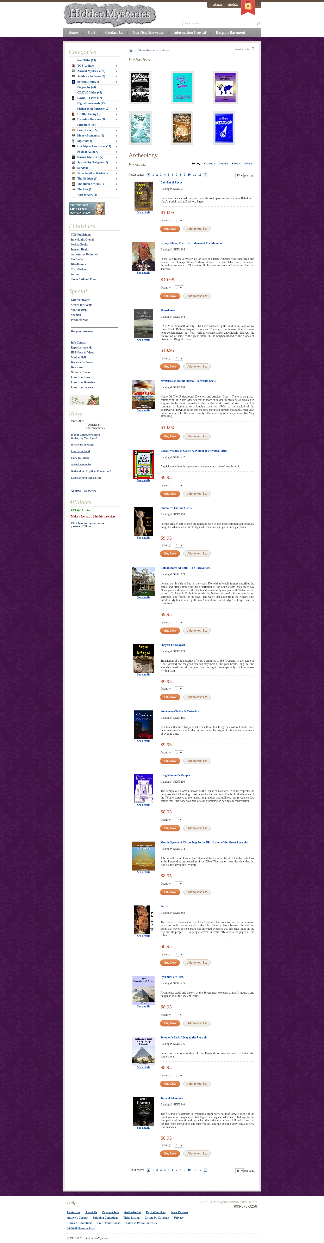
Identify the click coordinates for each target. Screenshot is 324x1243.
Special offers (79, 309)
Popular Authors (87, 151)
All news (76, 490)
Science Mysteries (146, 50)
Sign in (217, 4)
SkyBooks (77, 259)
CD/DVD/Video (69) (89, 92)
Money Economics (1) (88, 135)
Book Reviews (179, 1212)
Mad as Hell (78, 357)
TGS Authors (83, 65)
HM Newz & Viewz (83, 352)
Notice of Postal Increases (141, 1223)
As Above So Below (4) (88, 76)
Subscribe (90, 490)
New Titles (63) (86, 60)
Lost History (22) (85, 130)
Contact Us (114, 32)
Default (248, 163)
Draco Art (77, 367)
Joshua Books (79, 244)
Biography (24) (86, 87)
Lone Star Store (80, 377)
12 (199, 174)
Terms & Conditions (79, 1223)
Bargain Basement (82, 331)
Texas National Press (83, 279)
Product (223, 163)
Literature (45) (86, 124)
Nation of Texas (80, 372)
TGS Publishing (81, 234)
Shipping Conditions (105, 1217)
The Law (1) (82, 189)
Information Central (189, 32)
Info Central (78, 342)
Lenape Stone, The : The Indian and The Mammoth (192, 243)
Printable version (242, 49)
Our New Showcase (148, 32)
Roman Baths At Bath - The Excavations (186, 567)
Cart (91, 32)
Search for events (81, 305)
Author (75, 274)
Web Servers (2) (87, 194)
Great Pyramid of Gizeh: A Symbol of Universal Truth (194, 450)
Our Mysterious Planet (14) (91, 146)
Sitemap (76, 314)
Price (237, 163)
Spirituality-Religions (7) (90, 162)
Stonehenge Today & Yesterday (180, 711)
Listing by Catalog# (157, 1217)
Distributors (78, 264)
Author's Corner (77, 1217)
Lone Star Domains (83, 382)
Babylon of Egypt (171, 182)
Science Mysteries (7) (87, 157)
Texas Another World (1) (90, 173)
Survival (80, 167)
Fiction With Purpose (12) (93, 108)
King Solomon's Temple (175, 775)
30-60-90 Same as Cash (81, 1228)
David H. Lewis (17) (87, 98)
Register (233, 4)
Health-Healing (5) (86, 114)
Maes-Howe (168, 310)
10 (189, 174)
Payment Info (110, 1212)
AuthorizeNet (132, 1212)
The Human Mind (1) (88, 184)
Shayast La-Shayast (173, 645)
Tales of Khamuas (172, 1098)
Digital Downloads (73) (91, 103)
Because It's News (82, 362)
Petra (164, 906)
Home (73, 32)
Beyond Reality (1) (86, 82)
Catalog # (210, 163)
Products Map (79, 319)
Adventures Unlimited (84, 254)
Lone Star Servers (82, 387)
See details (143, 212)
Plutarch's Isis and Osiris (176, 508)
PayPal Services (156, 1212)
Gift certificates (80, 300)
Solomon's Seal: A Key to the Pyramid (184, 1037)
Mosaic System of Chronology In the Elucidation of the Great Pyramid (204, 842)
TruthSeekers (79, 269)
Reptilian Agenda (81, 347)
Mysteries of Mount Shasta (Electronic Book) (188, 380)
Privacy (179, 1217)
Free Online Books (108, 1223)
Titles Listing (131, 1217)
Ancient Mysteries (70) (88, 71)
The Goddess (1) (84, 178)
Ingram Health (80, 249)
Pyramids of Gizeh (172, 976)
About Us (91, 1212)
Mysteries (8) (82, 141)
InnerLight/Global (82, 239)
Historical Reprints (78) (89, 119)
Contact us (73, 1212)
